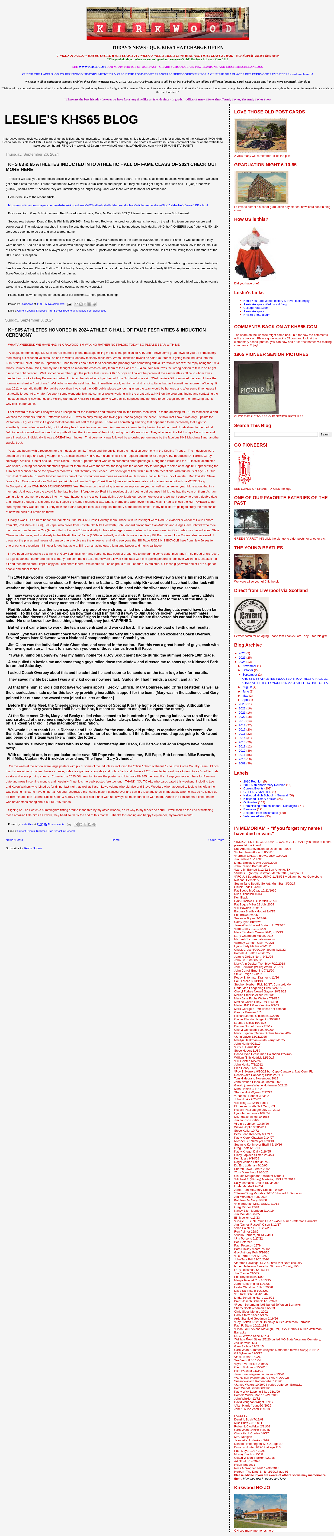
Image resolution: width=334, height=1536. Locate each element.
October (248, 670)
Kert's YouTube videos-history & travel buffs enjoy (277, 301)
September (250, 674)
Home (116, 840)
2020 (243, 716)
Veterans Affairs (254, 816)
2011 (243, 755)
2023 (243, 704)
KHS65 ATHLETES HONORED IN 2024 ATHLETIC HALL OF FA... (286, 683)
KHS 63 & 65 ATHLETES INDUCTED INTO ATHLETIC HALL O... (285, 678)
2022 (243, 708)
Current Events (26, 310)
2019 (243, 721)
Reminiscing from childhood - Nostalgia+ (271, 806)
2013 (243, 746)
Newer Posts (14, 840)
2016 (243, 733)
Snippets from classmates (91, 310)
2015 (243, 738)
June (246, 691)
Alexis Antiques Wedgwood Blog (265, 304)
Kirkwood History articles (260, 799)
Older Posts (216, 840)
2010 (243, 759)
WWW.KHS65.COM (92, 66)
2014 (243, 742)
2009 (243, 763)
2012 (243, 750)
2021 (243, 712)
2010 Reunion (253, 781)
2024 (243, 661)
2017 (243, 729)
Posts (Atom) (33, 848)
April (245, 700)
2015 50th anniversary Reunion (265, 785)
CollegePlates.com (256, 307)
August (247, 687)
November (249, 666)
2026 (243, 653)
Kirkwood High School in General (55, 310)
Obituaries (250, 802)
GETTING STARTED (258, 792)
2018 (243, 725)
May (245, 695)
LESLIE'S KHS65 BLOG (71, 119)
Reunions (250, 809)
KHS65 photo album (257, 314)
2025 (243, 657)
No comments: (57, 304)
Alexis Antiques (254, 311)
